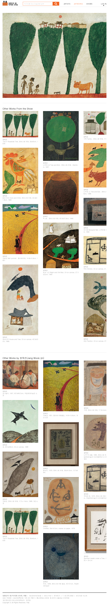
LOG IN (103, 4)
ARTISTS (67, 4)
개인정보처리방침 (35, 596)
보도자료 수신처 (81, 596)
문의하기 (57, 596)
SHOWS (89, 4)
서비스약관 (47, 596)
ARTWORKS (78, 4)
